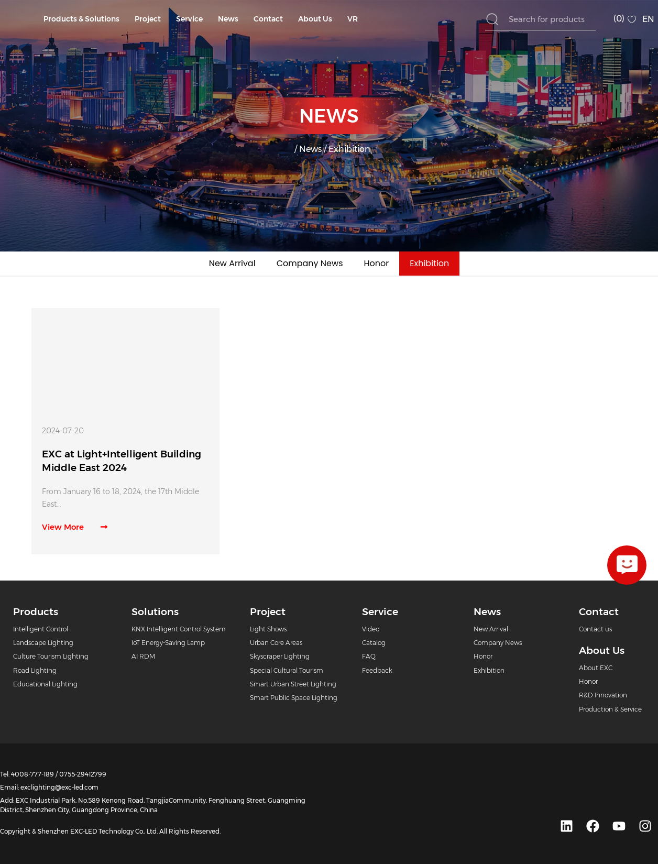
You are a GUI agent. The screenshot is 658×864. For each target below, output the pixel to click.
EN (648, 19)
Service (189, 19)
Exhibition (429, 263)
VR (352, 19)
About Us (315, 19)
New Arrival (232, 263)
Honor (376, 263)
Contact (268, 19)
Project (148, 19)
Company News (310, 263)
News (228, 19)
